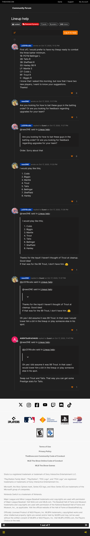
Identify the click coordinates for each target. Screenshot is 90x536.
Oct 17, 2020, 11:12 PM (50, 46)
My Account (83, 2)
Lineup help (44, 129)
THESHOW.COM (8, 2)
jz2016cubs (26, 46)
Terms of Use (45, 446)
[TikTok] (69, 405)
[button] (3, 532)
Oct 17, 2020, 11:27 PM (59, 125)
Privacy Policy (45, 451)
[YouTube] (45, 405)
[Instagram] (29, 405)
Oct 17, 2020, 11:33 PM (48, 164)
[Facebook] (37, 405)
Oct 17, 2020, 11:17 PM (48, 101)
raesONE (25, 101)
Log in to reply (70, 33)
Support (70, 2)
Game (60, 2)
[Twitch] (53, 405)
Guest (44, 125)
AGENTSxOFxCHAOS (29, 338)
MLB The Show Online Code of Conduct (45, 461)
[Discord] (61, 405)
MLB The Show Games (45, 465)
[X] (21, 405)
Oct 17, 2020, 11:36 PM (59, 210)
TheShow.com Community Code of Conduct (45, 456)
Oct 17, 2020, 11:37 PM (56, 278)
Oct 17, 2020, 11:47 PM (64, 338)
